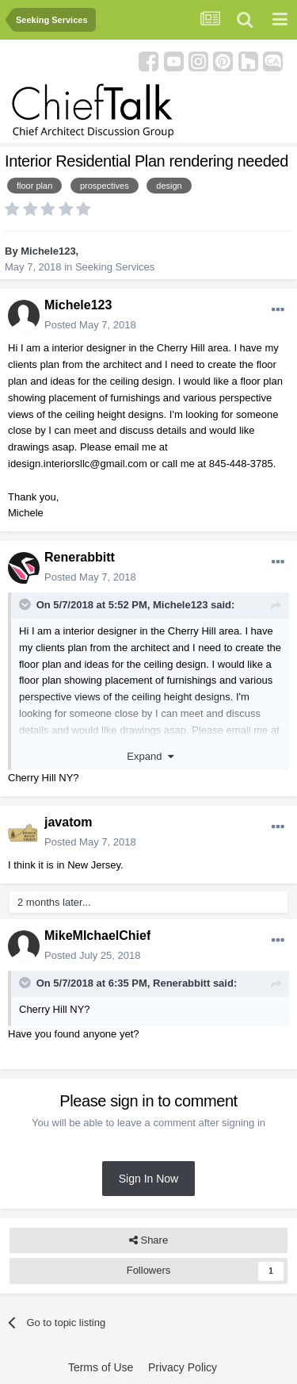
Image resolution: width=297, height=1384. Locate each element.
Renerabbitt (79, 557)
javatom (68, 822)
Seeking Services (114, 267)
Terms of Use (100, 1367)
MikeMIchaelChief (97, 935)
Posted (90, 325)
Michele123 (48, 251)
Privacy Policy (182, 1367)
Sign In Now (148, 1178)
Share (148, 1240)
